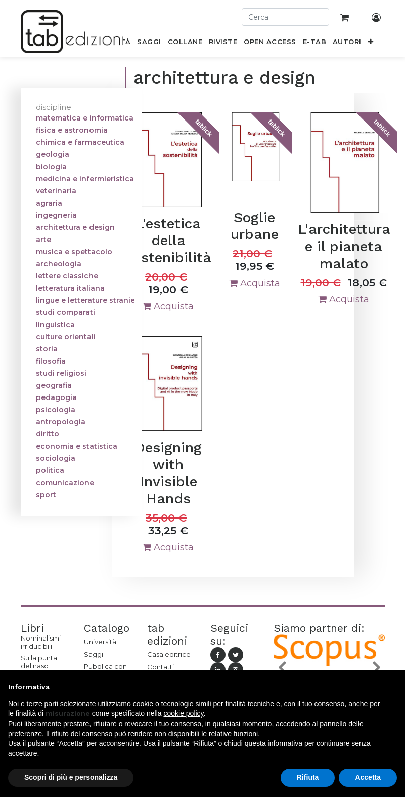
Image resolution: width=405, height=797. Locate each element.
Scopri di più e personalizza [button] (70, 777)
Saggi (93, 654)
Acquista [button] (168, 306)
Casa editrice (169, 654)
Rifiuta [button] (308, 777)
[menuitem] (149, 43)
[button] (370, 43)
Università (100, 641)
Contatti (160, 667)
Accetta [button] (368, 777)
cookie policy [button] (183, 713)
